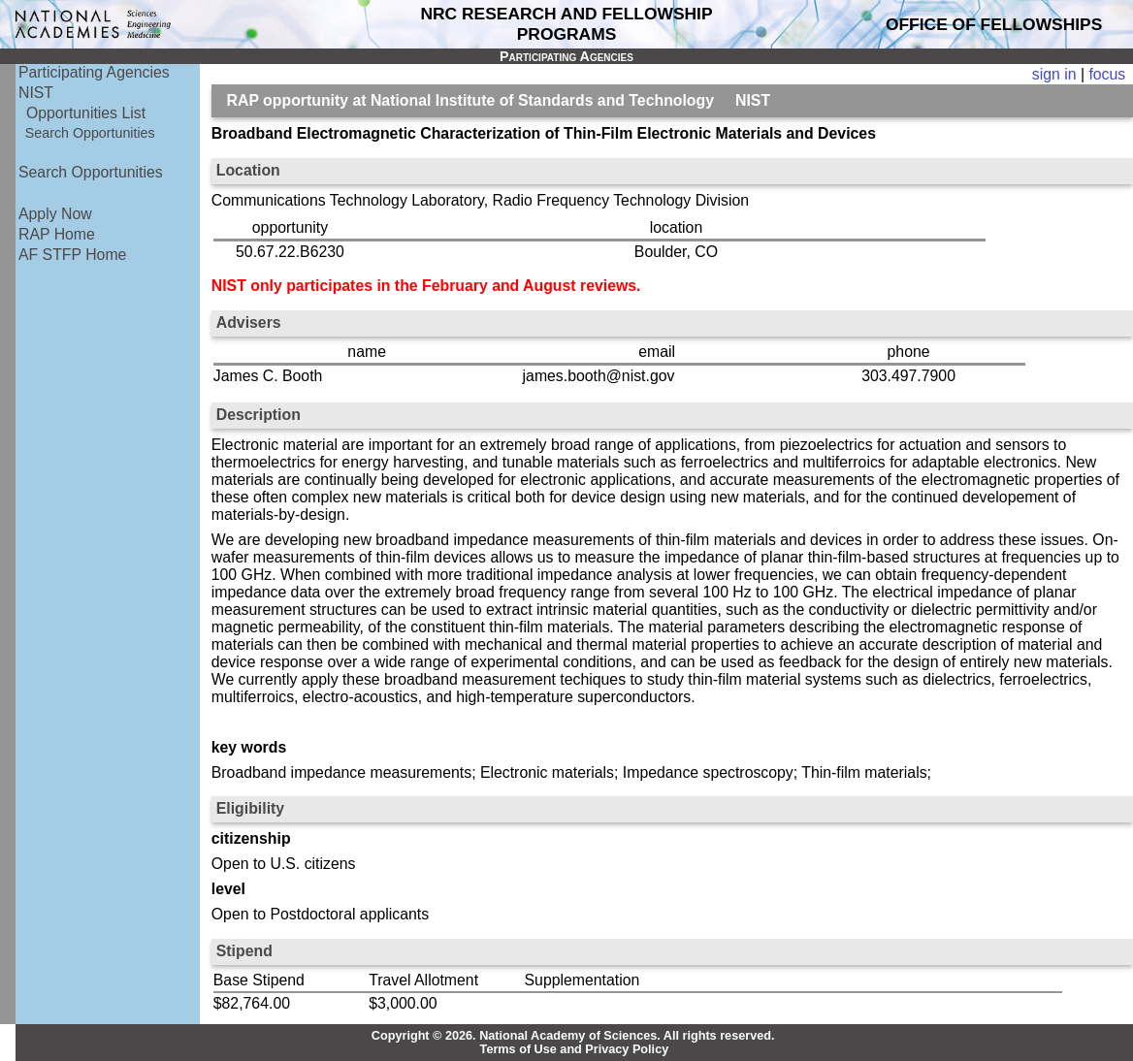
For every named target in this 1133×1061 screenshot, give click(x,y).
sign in (1054, 74)
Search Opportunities (90, 133)
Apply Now (55, 214)
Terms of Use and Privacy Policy (574, 1049)
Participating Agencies (94, 72)
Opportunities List (86, 113)
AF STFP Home (72, 254)
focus (1106, 74)
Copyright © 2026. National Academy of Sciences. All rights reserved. (573, 1036)
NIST (35, 92)
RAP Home (56, 234)
